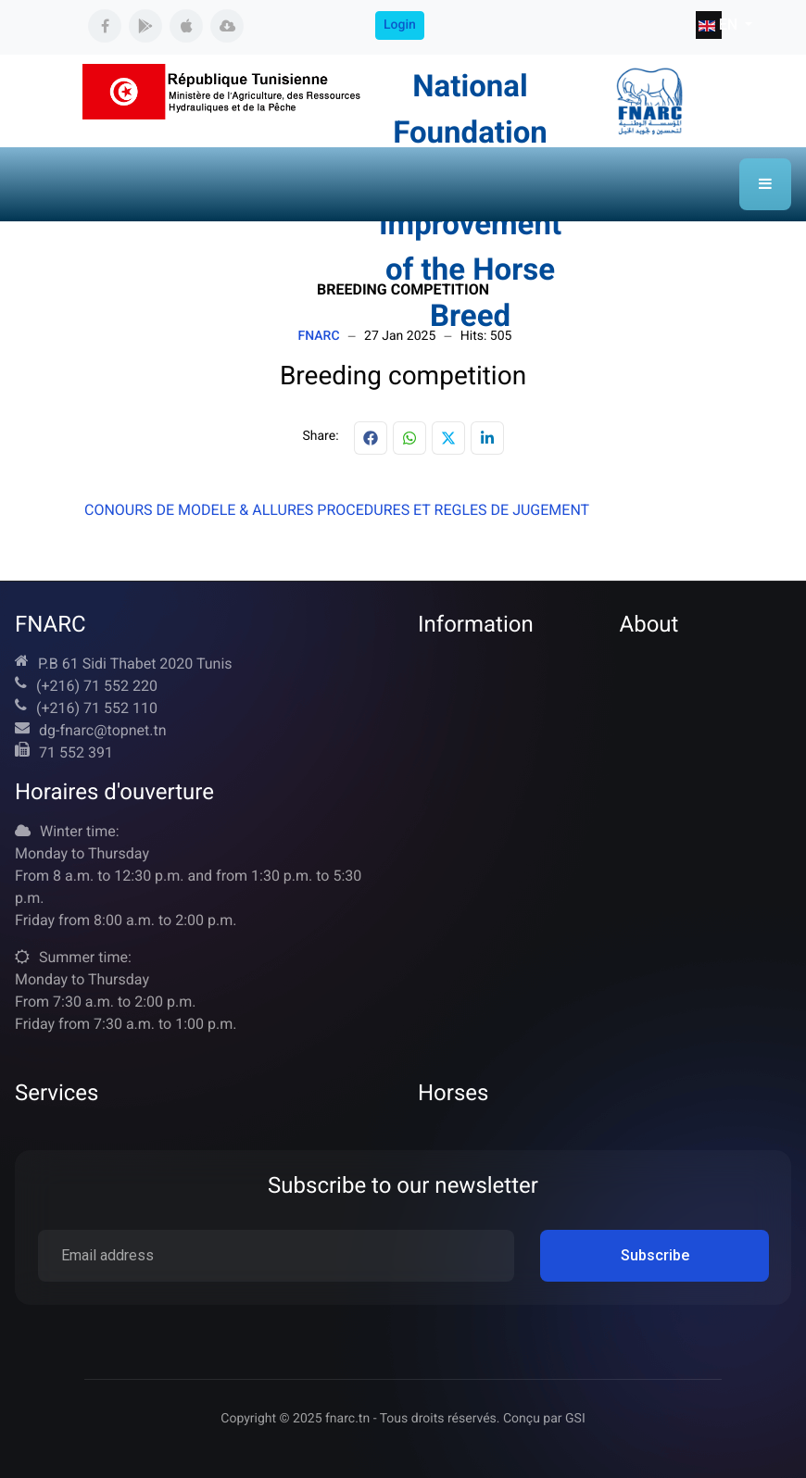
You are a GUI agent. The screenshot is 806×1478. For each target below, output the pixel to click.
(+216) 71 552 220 (96, 686)
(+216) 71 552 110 (96, 708)
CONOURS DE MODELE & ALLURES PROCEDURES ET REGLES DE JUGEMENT (336, 510)
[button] (765, 184)
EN (710, 24)
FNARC (319, 336)
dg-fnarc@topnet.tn (103, 730)
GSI (575, 1418)
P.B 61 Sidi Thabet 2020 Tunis (135, 663)
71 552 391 (76, 752)
